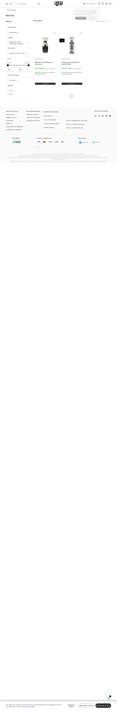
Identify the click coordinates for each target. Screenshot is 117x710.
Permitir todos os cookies (103, 705)
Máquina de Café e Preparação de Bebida (19, 43)
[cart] (106, 4)
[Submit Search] (39, 3)
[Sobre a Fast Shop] (11, 111)
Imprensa (9, 123)
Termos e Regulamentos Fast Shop (76, 120)
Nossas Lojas (10, 114)
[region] (58, 705)
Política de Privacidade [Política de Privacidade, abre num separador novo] (28, 706)
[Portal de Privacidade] (33, 111)
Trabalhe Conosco (11, 117)
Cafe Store (13, 80)
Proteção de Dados (32, 114)
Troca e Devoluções (50, 120)
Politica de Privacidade (33, 117)
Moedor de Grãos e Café (17, 53)
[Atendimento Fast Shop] (51, 112)
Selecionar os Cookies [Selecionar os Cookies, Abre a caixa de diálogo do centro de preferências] (71, 705)
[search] (28, 3)
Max (20, 68)
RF (106, 161)
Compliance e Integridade (13, 129)
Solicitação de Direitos (33, 120)
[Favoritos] (103, 4)
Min (9, 68)
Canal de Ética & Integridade (14, 126)
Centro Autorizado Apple (51, 123)
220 (11, 94)
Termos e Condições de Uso (74, 128)
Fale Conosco (48, 116)
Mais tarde (92, 17)
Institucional (9, 120)
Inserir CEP (80, 17)
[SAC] (110, 3)
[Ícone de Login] (99, 3)
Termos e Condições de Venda (75, 124)
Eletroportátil (14, 32)
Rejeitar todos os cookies (86, 705)
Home (9, 10)
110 (11, 91)
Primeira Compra (49, 127)
